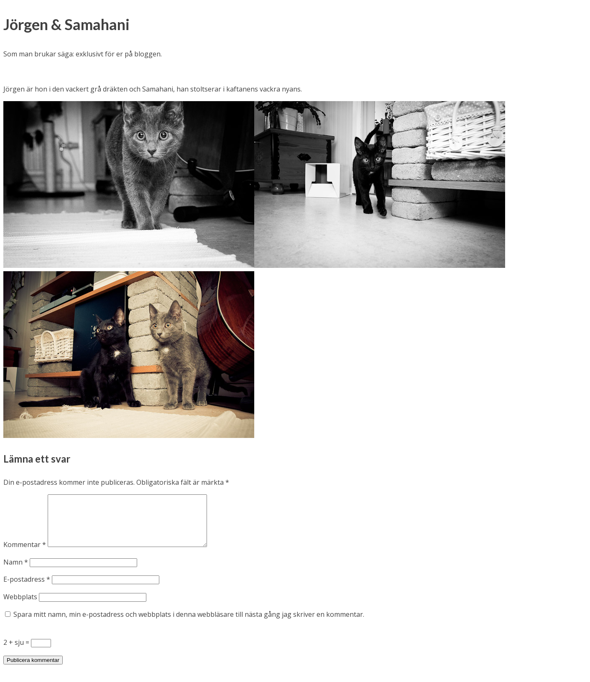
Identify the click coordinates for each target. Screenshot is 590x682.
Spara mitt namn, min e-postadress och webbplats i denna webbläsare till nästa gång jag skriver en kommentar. (188, 624)
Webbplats (20, 606)
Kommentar (24, 554)
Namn (15, 572)
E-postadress (26, 589)
